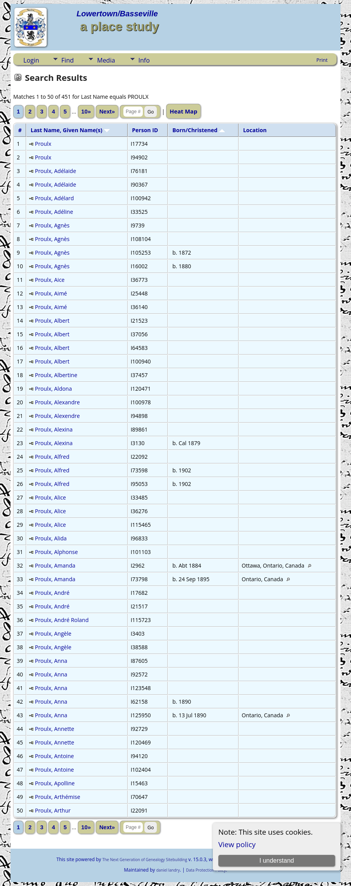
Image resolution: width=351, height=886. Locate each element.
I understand (276, 860)
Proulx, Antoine (54, 756)
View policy (237, 844)
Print (322, 59)
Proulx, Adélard (54, 198)
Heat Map (183, 111)
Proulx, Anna (51, 660)
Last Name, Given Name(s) (70, 130)
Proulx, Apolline (55, 783)
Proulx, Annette (54, 728)
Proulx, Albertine (56, 375)
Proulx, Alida (51, 538)
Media (106, 60)
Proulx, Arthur (53, 810)
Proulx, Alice (50, 497)
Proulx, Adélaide (55, 171)
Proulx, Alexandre (57, 402)
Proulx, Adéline (54, 211)
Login (31, 60)
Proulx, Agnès (52, 225)
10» (86, 111)
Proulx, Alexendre (57, 415)
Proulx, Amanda (55, 565)
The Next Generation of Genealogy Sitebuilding (144, 859)
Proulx (43, 143)
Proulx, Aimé (51, 293)
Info (144, 60)
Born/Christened (198, 130)
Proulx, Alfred (52, 456)
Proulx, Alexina (54, 429)
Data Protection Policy (206, 870)
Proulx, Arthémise (57, 796)
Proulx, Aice (50, 279)
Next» (107, 111)
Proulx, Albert (52, 320)
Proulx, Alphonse (56, 552)
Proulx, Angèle (53, 633)
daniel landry (168, 870)
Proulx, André (52, 592)
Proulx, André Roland (62, 620)
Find (67, 60)
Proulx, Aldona (53, 388)
